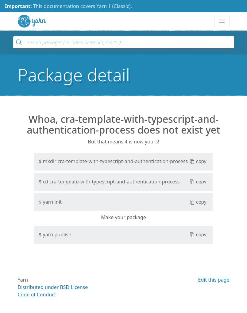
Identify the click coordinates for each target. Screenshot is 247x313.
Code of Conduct (37, 294)
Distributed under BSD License (53, 287)
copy (198, 161)
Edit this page (213, 279)
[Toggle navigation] (222, 21)
